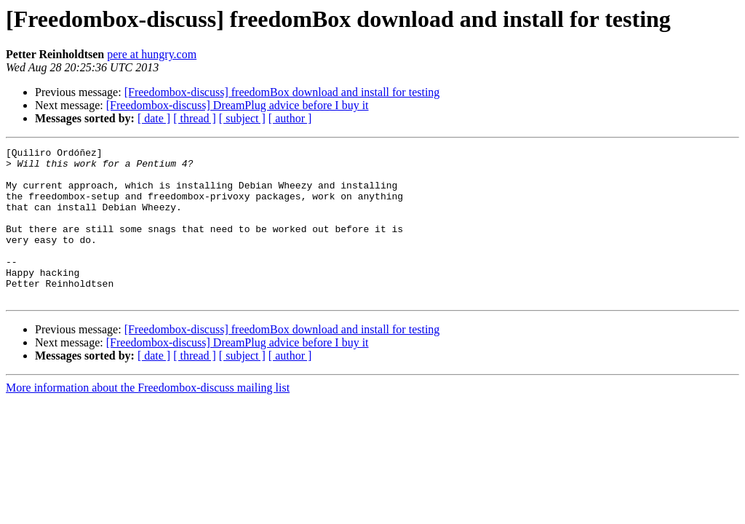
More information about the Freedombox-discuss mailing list (148, 418)
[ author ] (290, 118)
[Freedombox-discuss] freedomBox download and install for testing (282, 92)
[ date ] (154, 118)
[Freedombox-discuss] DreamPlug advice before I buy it (237, 105)
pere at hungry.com (151, 54)
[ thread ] (194, 118)
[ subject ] (242, 118)
